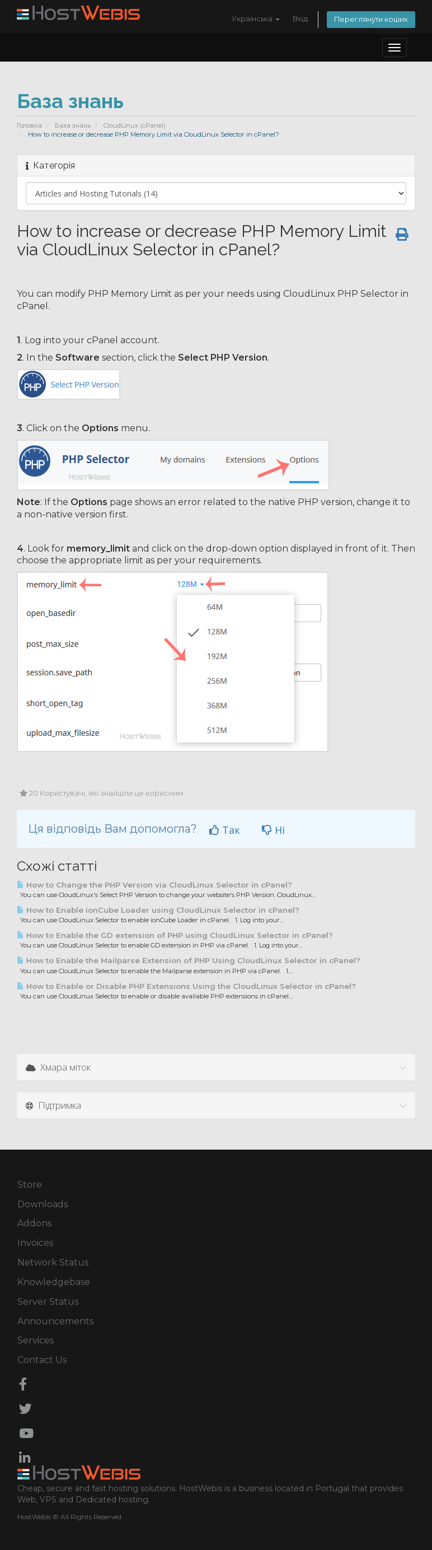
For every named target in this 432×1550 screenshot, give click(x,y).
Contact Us (42, 1360)
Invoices (35, 1243)
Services (35, 1340)
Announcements (55, 1321)
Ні (273, 830)
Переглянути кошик (371, 19)
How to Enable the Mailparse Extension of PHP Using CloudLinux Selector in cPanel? (188, 960)
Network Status (52, 1262)
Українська (256, 19)
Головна (29, 125)
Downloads (42, 1204)
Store (29, 1184)
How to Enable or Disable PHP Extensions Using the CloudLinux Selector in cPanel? (186, 986)
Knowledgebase (53, 1282)
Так (224, 830)
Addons (34, 1223)
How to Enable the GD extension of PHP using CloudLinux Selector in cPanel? (175, 935)
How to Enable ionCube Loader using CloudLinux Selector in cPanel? (158, 909)
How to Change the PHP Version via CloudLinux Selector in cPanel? (154, 884)
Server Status (47, 1301)
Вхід (300, 19)
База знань (73, 125)
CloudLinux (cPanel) (135, 125)
